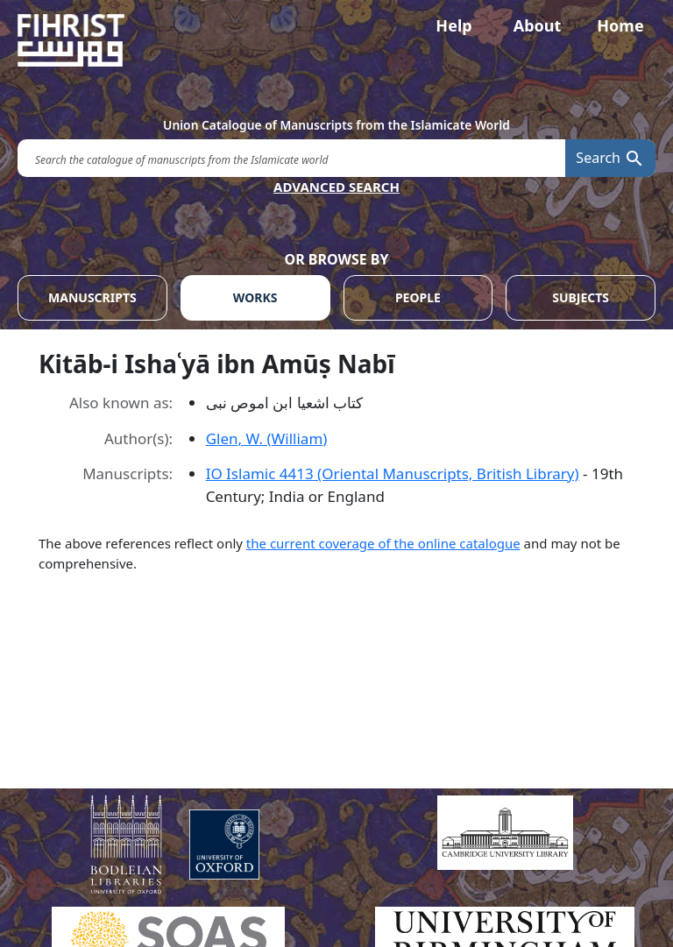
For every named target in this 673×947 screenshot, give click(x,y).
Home (620, 25)
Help (453, 25)
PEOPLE (418, 297)
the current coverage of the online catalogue (383, 543)
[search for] (291, 158)
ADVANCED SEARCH (336, 186)
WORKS (255, 297)
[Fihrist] (336, 40)
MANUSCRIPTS (92, 297)
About (538, 25)
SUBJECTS (580, 297)
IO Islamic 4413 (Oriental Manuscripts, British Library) (392, 473)
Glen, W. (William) (267, 438)
